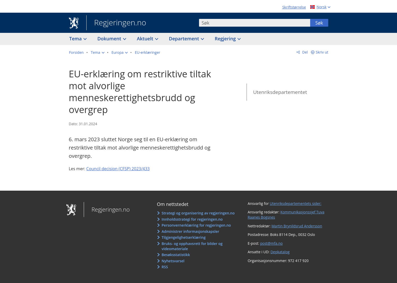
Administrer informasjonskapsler (190, 231)
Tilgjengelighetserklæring (183, 237)
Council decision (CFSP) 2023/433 (118, 169)
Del (304, 52)
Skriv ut (322, 52)
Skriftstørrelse (294, 7)
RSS (165, 266)
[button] (97, 52)
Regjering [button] (226, 38)
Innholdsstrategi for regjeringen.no (192, 219)
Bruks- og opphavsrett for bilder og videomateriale (192, 246)
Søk (319, 23)
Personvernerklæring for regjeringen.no (196, 225)
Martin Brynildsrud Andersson (296, 226)
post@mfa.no (271, 243)
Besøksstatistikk (176, 254)
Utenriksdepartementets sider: (296, 203)
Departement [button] (184, 38)
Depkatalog (279, 251)
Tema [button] (76, 38)
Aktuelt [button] (146, 38)
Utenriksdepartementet (280, 92)
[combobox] (254, 23)
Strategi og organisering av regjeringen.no (198, 213)
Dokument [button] (110, 38)
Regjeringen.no (116, 23)
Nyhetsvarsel (173, 260)
